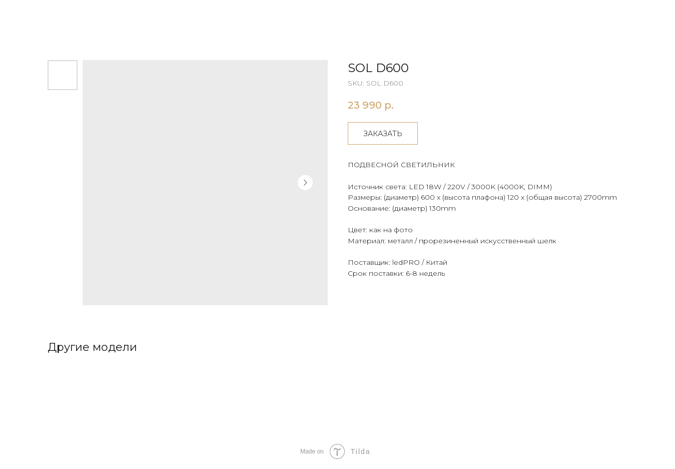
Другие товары (46, 15)
